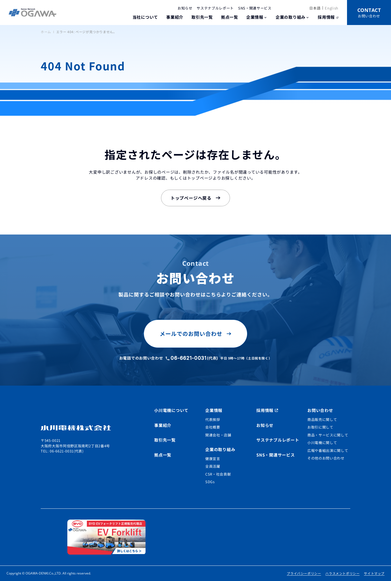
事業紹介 (174, 17)
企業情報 (254, 17)
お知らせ (185, 8)
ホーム (46, 31)
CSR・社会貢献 (218, 474)
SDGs (210, 481)
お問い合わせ (320, 410)
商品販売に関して (322, 419)
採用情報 (326, 17)
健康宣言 (212, 458)
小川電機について (171, 410)
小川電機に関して (322, 442)
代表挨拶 (212, 419)
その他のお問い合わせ (326, 458)
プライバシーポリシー (304, 573)
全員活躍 (212, 466)
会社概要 (212, 427)
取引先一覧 (202, 17)
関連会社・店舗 (218, 435)
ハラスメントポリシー (342, 573)
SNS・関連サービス (255, 8)
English (331, 8)
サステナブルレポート (215, 8)
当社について (145, 17)
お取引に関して (320, 427)
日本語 (314, 8)
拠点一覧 (229, 17)
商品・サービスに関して (327, 435)
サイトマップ (374, 573)
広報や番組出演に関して (327, 450)
